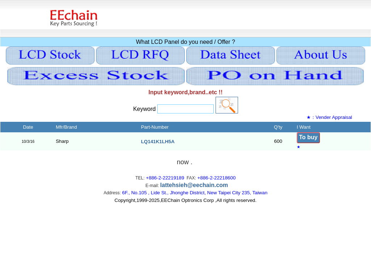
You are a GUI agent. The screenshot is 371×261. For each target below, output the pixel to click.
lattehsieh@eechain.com (194, 185)
